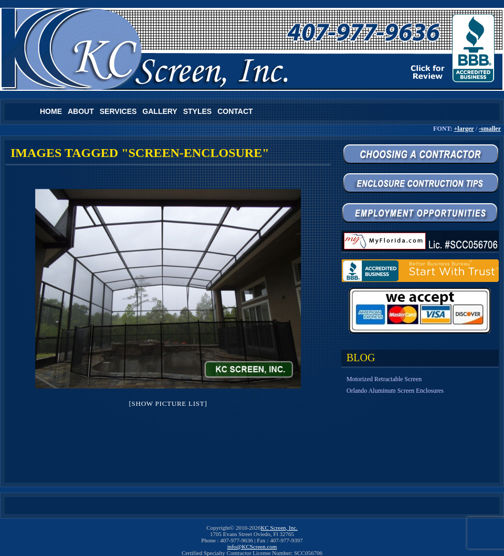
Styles (197, 111)
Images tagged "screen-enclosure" (139, 153)
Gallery (159, 111)
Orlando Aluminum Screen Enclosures (395, 390)
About (81, 111)
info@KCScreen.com (252, 546)
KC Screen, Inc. (279, 527)
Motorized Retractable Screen (384, 379)
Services (118, 111)
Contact (235, 111)
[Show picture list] (168, 403)
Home (51, 111)
